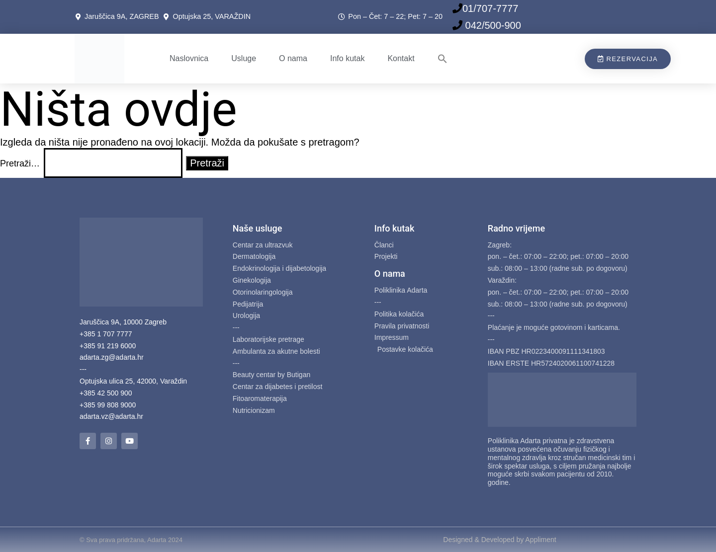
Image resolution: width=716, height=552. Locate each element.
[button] (442, 58)
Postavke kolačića (405, 349)
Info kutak (347, 58)
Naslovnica (189, 58)
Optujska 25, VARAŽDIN (212, 16)
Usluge (243, 58)
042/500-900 (491, 25)
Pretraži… (20, 163)
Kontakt (400, 58)
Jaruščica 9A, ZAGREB (124, 16)
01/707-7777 (490, 8)
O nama (293, 58)
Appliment (540, 540)
